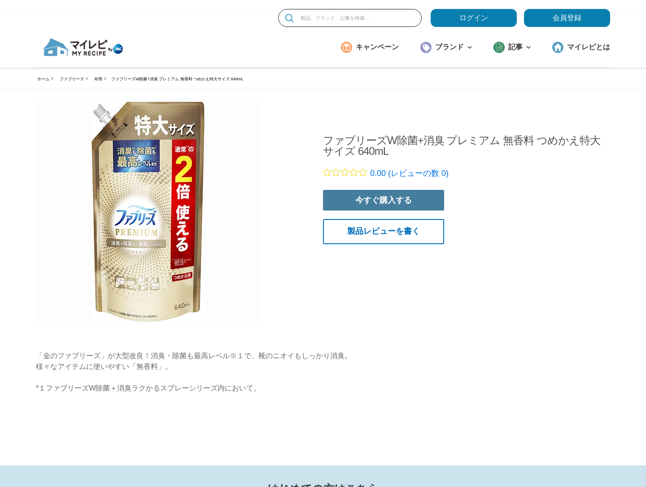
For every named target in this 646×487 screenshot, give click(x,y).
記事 (519, 47)
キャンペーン (377, 47)
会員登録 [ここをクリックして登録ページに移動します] (567, 18)
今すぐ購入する (383, 200)
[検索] (289, 18)
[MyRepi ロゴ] (83, 47)
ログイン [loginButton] (473, 18)
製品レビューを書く (383, 231)
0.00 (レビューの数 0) (409, 173)
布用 (98, 79)
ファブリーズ (72, 79)
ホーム (43, 79)
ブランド (453, 47)
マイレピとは (588, 47)
